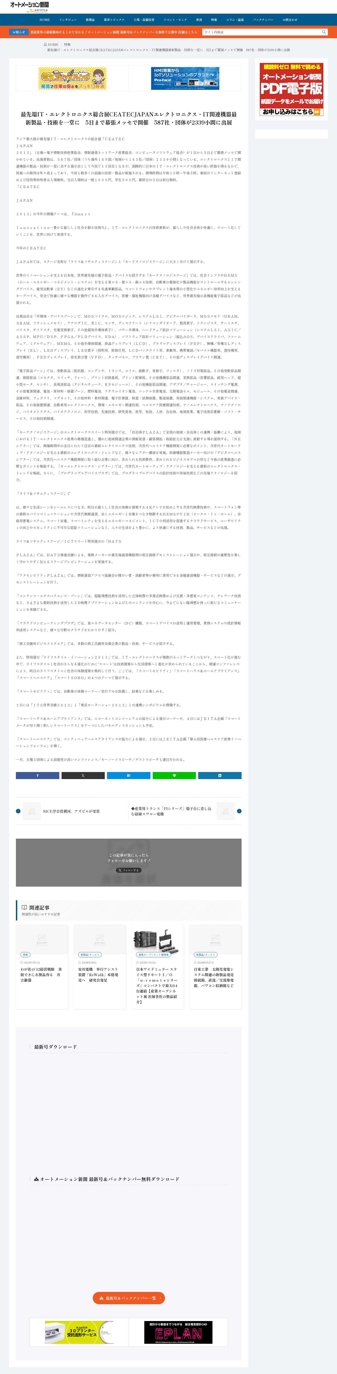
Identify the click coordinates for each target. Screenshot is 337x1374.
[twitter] (83, 775)
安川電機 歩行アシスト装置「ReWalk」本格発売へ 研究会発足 (98, 974)
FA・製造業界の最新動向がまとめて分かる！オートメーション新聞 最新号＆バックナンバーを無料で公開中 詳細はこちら (120, 32)
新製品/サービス (90, 954)
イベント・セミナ (175, 20)
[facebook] (37, 775)
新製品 (90, 20)
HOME (45, 20)
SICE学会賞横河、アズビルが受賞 (71, 811)
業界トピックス (114, 20)
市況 (199, 20)
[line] (174, 775)
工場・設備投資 (144, 20)
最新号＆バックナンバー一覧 (131, 1298)
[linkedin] (220, 775)
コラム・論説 (235, 20)
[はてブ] (128, 775)
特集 (214, 20)
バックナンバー (263, 20)
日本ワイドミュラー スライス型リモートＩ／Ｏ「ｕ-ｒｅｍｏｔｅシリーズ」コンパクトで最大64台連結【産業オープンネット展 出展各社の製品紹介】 (156, 985)
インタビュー (68, 20)
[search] (324, 32)
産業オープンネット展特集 (154, 954)
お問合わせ (290, 20)
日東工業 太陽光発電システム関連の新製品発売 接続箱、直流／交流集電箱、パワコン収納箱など (215, 977)
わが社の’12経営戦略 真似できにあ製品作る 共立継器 (41, 974)
